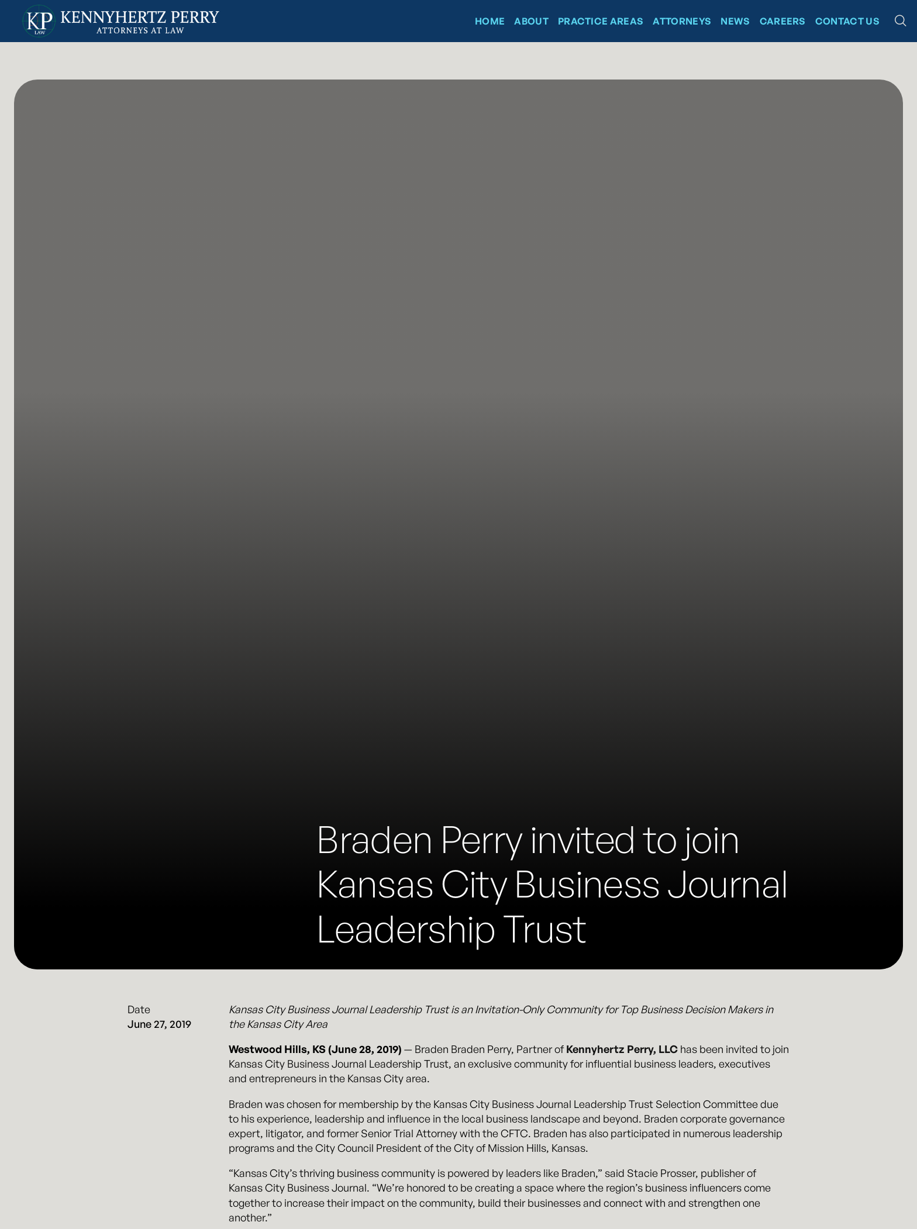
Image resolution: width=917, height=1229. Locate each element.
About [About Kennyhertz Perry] (531, 21)
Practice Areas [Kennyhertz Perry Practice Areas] (600, 21)
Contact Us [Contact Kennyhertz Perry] (847, 21)
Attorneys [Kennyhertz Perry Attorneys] (682, 21)
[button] (900, 21)
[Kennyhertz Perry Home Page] (120, 21)
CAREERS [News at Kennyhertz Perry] (783, 21)
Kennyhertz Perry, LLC (622, 1048)
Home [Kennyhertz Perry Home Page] (490, 21)
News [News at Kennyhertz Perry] (735, 21)
